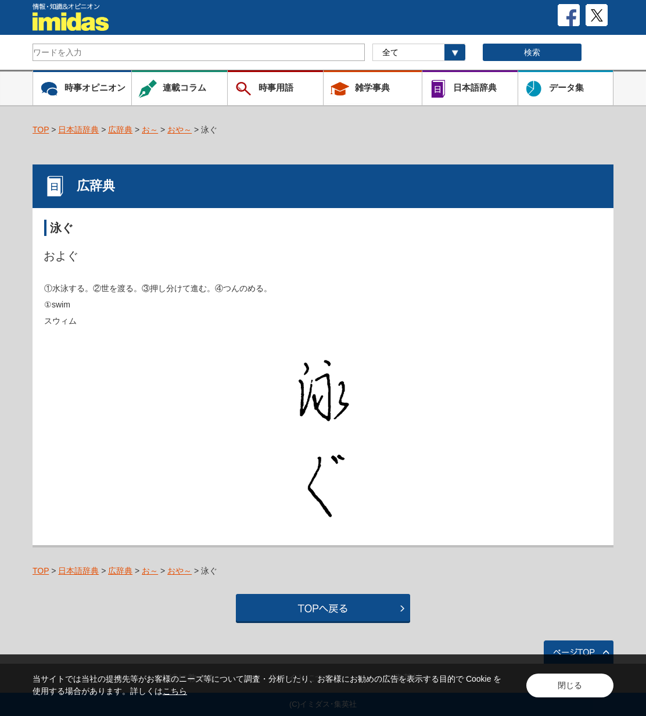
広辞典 (120, 129)
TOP (41, 129)
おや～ (179, 129)
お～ (150, 129)
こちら (175, 691)
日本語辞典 (78, 129)
